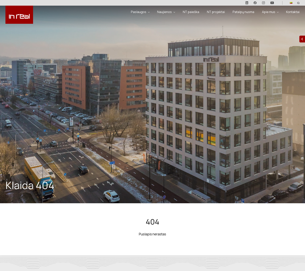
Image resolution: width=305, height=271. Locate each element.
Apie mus (268, 12)
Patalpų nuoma (243, 12)
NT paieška (191, 12)
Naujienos (164, 12)
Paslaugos (138, 12)
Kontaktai (293, 12)
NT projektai (216, 12)
